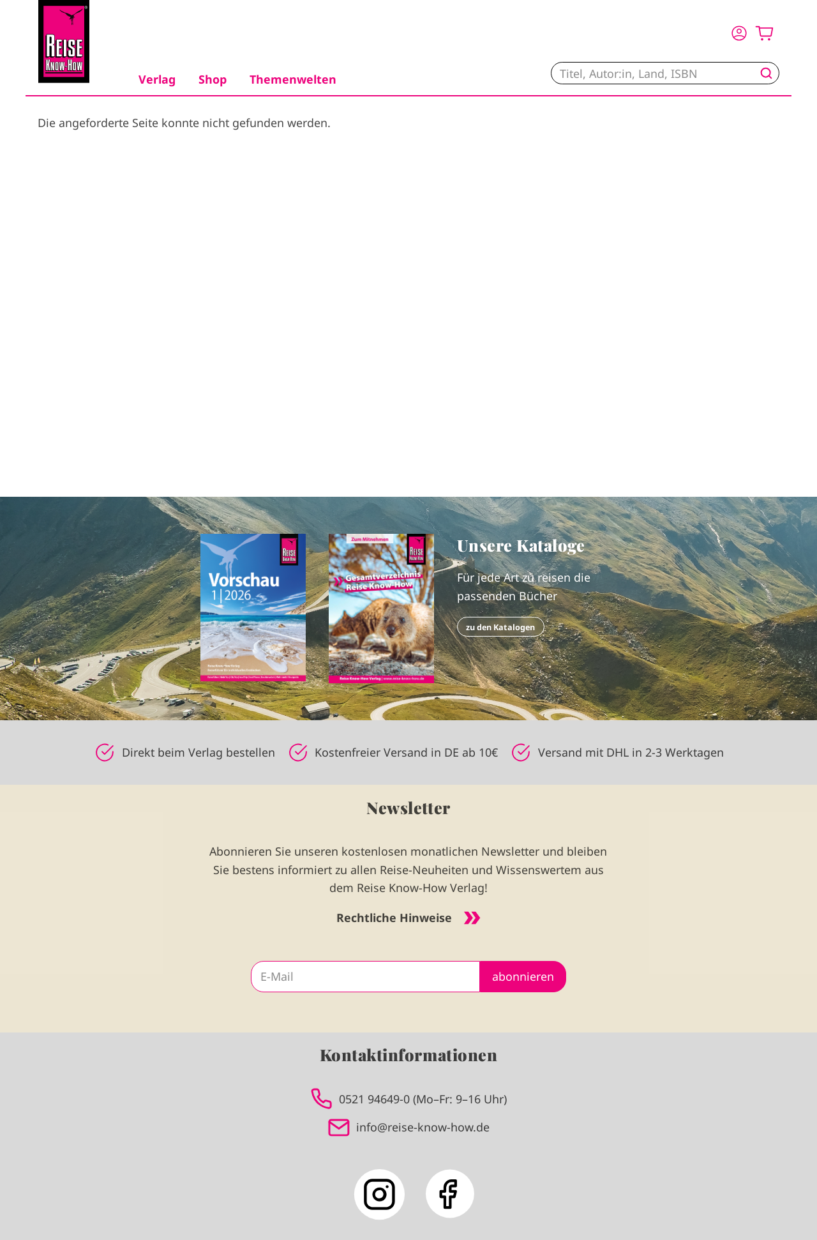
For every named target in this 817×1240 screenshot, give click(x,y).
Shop (213, 79)
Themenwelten (293, 79)
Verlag (157, 79)
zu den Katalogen (500, 627)
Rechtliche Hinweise (408, 917)
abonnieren (523, 976)
